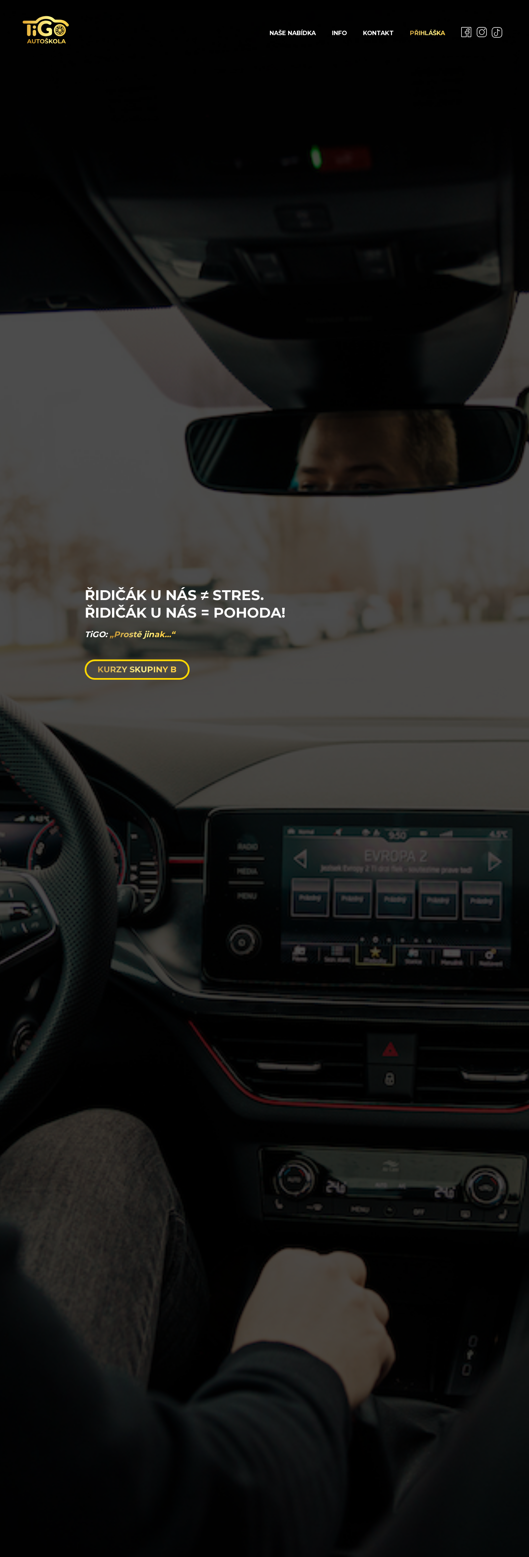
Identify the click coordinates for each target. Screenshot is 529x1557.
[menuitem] (463, 32)
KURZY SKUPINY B (137, 669)
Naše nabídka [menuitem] (293, 32)
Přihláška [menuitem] (427, 32)
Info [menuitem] (339, 32)
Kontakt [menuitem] (378, 32)
